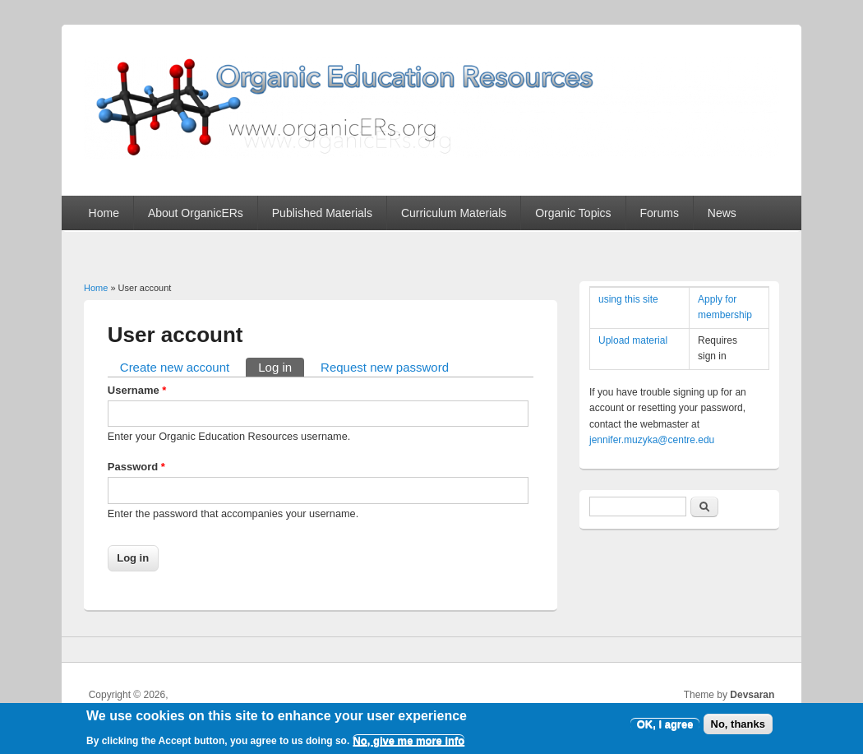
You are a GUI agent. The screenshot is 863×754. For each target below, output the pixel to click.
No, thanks (738, 727)
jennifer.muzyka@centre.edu (651, 440)
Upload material (632, 340)
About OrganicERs (195, 213)
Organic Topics (573, 213)
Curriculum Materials (453, 213)
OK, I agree (665, 727)
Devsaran (752, 695)
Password (136, 466)
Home (104, 213)
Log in (281, 366)
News (722, 213)
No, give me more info (408, 744)
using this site (628, 299)
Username (137, 390)
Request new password (385, 367)
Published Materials (322, 213)
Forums (658, 213)
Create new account (174, 367)
